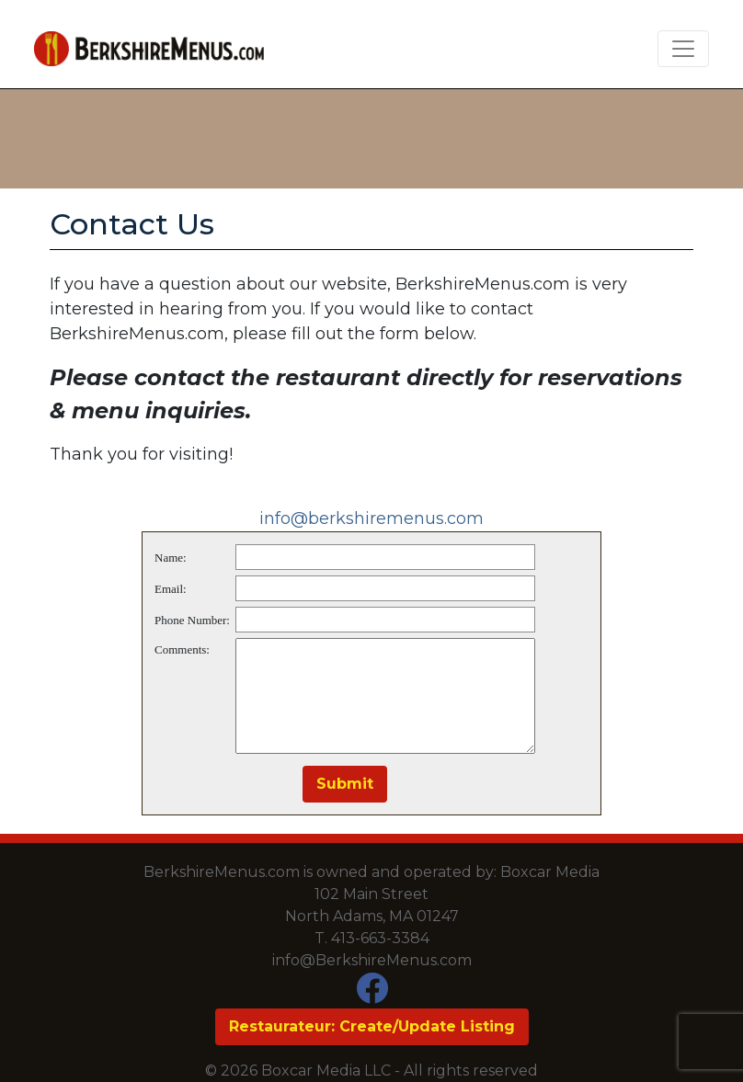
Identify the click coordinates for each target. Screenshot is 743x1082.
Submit (344, 783)
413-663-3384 (380, 938)
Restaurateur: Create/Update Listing (372, 1026)
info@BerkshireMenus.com (372, 960)
